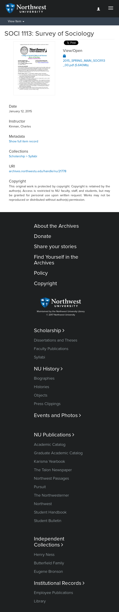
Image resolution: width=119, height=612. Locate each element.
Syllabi (39, 357)
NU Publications (54, 435)
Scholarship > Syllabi (23, 156)
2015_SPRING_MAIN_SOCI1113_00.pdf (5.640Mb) (84, 60)
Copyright (45, 283)
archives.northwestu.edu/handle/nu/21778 (37, 171)
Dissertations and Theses (55, 340)
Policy (41, 273)
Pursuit (40, 486)
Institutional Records (59, 583)
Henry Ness (44, 554)
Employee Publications (53, 592)
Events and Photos (57, 415)
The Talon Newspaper (53, 469)
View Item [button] (16, 21)
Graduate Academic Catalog (58, 452)
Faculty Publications (51, 348)
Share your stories (55, 246)
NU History (48, 369)
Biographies (44, 378)
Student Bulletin (47, 520)
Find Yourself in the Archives (56, 260)
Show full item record (23, 141)
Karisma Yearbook (49, 461)
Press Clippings (47, 403)
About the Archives (56, 226)
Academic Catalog (49, 444)
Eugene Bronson (48, 571)
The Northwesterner (51, 495)
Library (40, 601)
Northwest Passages (51, 478)
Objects (40, 395)
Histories (41, 386)
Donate (42, 236)
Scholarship (49, 330)
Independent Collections (49, 542)
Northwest (43, 503)
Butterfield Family (49, 563)
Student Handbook (50, 512)
